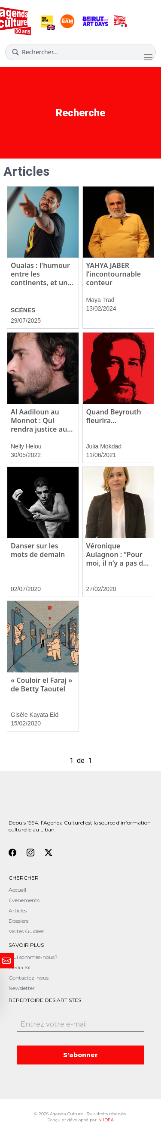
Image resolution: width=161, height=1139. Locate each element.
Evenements (24, 900)
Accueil (17, 890)
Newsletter (22, 988)
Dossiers (18, 921)
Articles (18, 910)
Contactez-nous (29, 977)
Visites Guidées (26, 931)
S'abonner (80, 1055)
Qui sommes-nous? (33, 957)
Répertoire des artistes (45, 1000)
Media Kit (20, 967)
